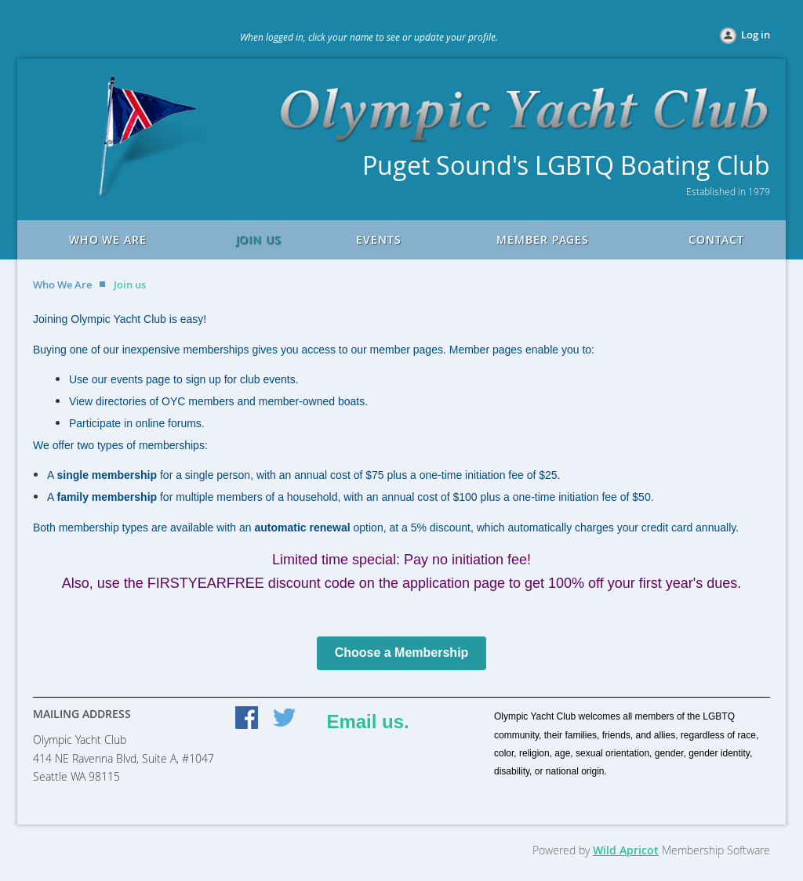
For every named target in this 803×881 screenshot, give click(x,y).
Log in (755, 34)
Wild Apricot (626, 850)
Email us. (367, 721)
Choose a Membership (402, 652)
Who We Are (62, 284)
